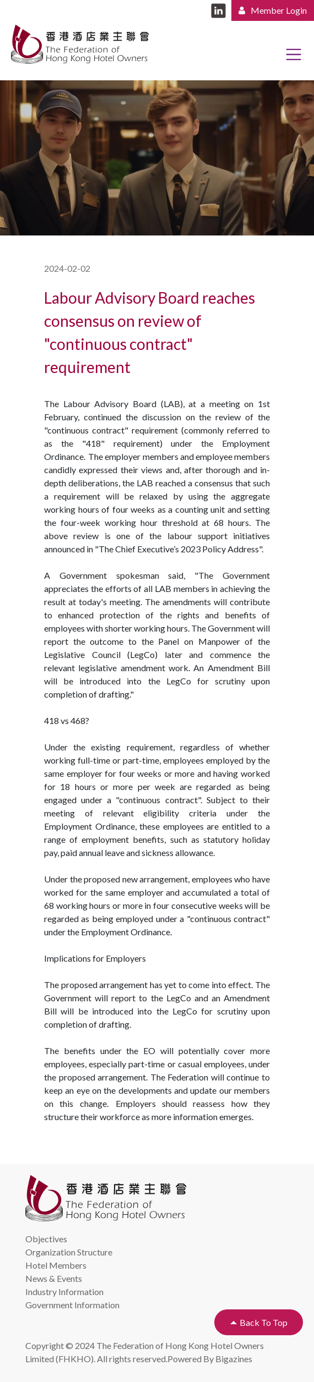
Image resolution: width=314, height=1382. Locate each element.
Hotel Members (55, 1265)
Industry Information (64, 1291)
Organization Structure (68, 1252)
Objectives (46, 1238)
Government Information (72, 1304)
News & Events (53, 1278)
